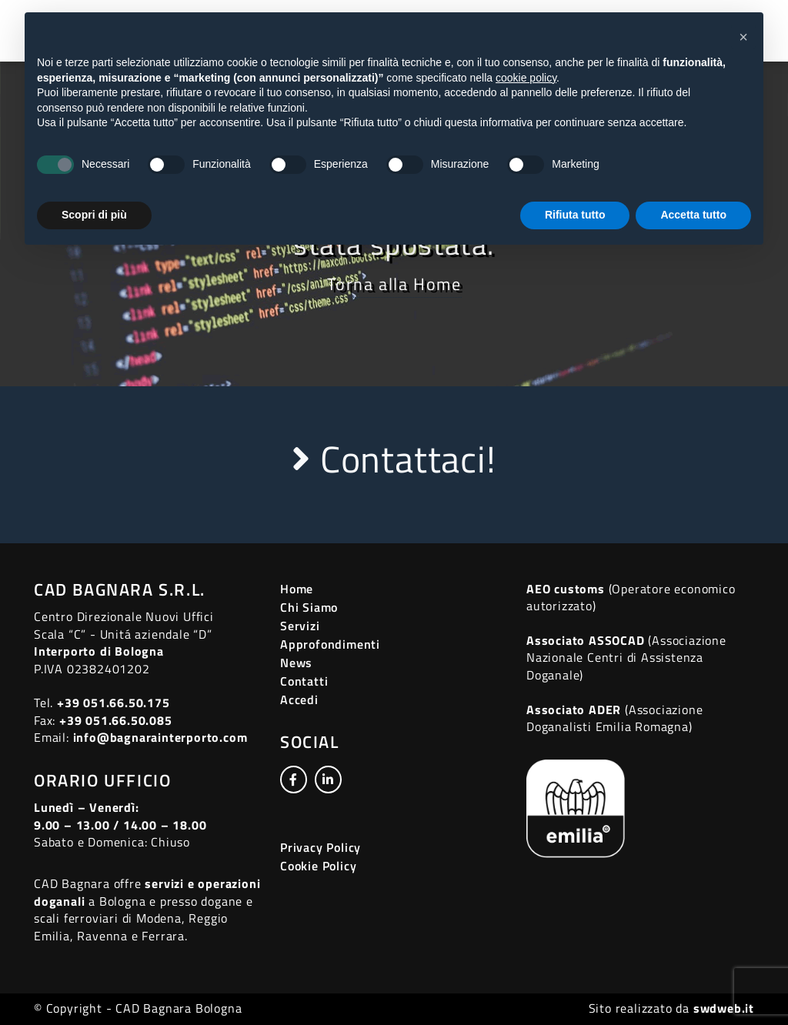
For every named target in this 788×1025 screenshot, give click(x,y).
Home (296, 588)
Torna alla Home (394, 284)
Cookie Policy (318, 865)
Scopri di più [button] (94, 215)
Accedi (299, 699)
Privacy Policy (320, 847)
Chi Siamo (309, 607)
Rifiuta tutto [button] (575, 215)
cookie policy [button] (526, 78)
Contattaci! (394, 459)
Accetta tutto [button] (693, 215)
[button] (743, 37)
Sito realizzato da (671, 1008)
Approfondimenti (330, 644)
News (296, 662)
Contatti (304, 681)
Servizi (300, 625)
